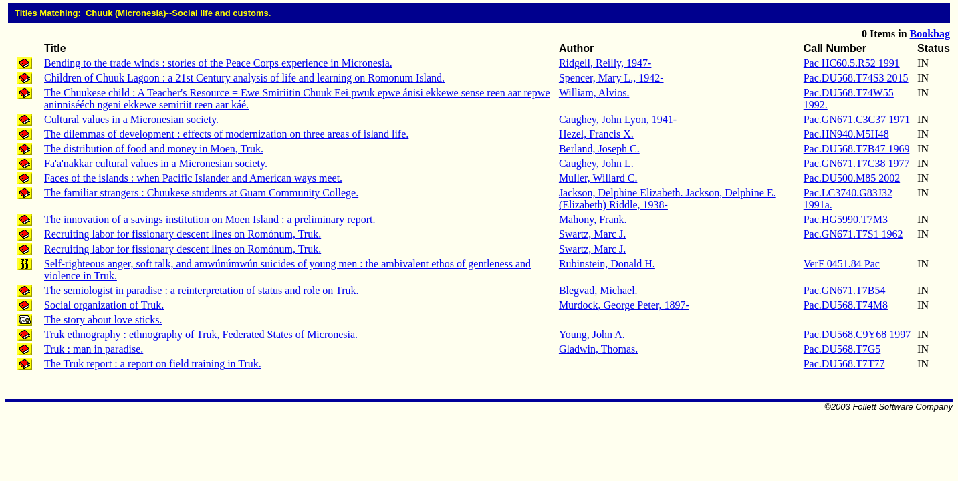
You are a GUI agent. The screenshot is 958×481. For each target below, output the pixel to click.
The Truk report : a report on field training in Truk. (152, 363)
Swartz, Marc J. (592, 234)
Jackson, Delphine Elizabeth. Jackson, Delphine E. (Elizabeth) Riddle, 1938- (667, 198)
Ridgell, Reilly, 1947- (605, 63)
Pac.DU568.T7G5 (842, 349)
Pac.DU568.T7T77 (844, 363)
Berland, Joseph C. (599, 148)
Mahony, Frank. (593, 219)
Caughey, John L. (596, 163)
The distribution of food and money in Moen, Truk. (153, 148)
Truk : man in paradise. (93, 349)
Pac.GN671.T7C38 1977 (857, 163)
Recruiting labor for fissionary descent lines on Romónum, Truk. (182, 234)
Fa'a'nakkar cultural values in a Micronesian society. (155, 163)
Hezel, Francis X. (596, 134)
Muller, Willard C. (598, 178)
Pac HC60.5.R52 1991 (852, 63)
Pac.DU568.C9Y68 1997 (857, 334)
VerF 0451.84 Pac (842, 263)
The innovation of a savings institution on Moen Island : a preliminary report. (209, 219)
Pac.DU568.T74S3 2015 (856, 78)
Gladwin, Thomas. (598, 349)
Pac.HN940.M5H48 (846, 134)
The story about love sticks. (103, 319)
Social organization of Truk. (104, 305)
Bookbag (930, 33)
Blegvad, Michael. (598, 290)
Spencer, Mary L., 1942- (611, 78)
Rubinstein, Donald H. (607, 263)
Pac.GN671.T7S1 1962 (853, 234)
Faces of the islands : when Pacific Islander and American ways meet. (193, 178)
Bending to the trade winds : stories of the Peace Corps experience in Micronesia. (218, 63)
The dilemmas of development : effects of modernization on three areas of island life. (226, 134)
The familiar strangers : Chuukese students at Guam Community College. (201, 192)
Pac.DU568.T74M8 (846, 305)
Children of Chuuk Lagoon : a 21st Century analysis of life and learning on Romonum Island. (244, 78)
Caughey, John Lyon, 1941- (618, 119)
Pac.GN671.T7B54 (845, 290)
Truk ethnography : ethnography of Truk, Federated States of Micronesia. (201, 334)
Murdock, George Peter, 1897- (624, 305)
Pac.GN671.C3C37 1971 (857, 119)
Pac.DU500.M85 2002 (852, 178)
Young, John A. (592, 334)
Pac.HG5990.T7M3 (846, 219)
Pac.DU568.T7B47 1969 (857, 148)
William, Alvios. (594, 92)
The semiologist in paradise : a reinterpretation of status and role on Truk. (201, 290)
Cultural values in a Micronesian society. (131, 119)
